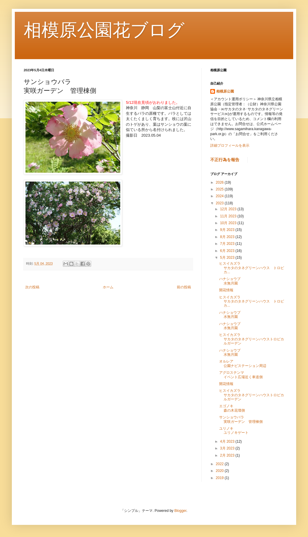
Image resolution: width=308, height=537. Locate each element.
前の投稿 (184, 287)
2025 (220, 189)
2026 (220, 182)
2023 (220, 203)
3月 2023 (227, 448)
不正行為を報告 (224, 159)
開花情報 (226, 290)
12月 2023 (229, 209)
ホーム (108, 287)
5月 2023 (227, 257)
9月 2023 (227, 230)
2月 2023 (227, 455)
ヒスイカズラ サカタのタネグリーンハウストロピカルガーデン (263, 339)
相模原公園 (225, 91)
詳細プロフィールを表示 (229, 145)
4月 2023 (227, 441)
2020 (220, 471)
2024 (220, 196)
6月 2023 (227, 251)
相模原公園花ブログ (104, 30)
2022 (220, 464)
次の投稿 (32, 287)
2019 (220, 478)
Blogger (180, 511)
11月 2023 (229, 216)
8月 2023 (227, 237)
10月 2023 (229, 223)
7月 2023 (227, 244)
